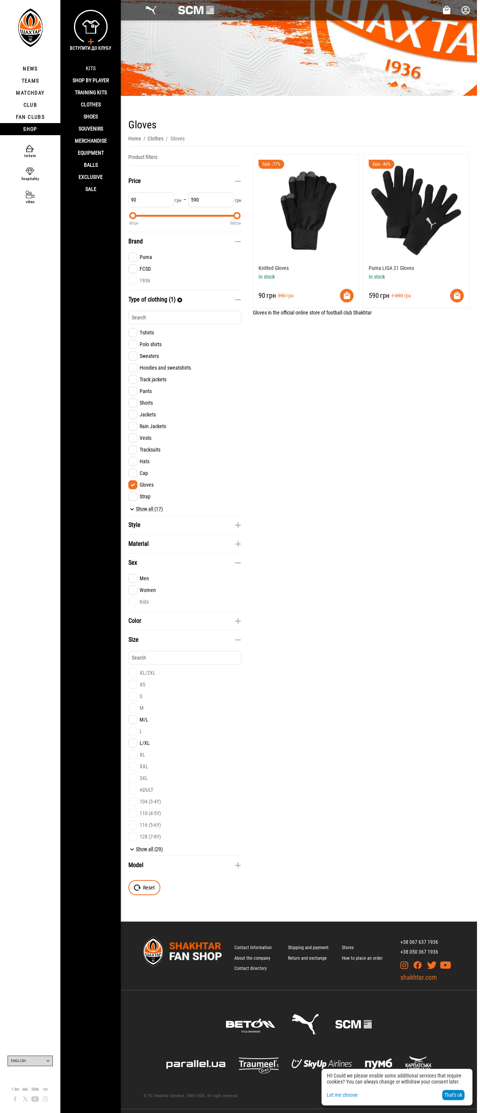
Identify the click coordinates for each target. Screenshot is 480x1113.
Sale (90, 189)
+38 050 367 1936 (419, 952)
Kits (90, 68)
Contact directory (250, 968)
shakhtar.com (418, 977)
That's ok (453, 1095)
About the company (252, 958)
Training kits (91, 92)
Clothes (91, 105)
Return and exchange (307, 958)
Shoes (90, 117)
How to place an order (362, 958)
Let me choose (342, 1095)
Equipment (91, 153)
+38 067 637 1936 (419, 942)
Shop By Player (90, 80)
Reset (144, 887)
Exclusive (90, 177)
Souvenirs (90, 129)
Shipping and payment (308, 947)
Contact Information (253, 947)
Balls (91, 165)
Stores (348, 947)
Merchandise (91, 141)
